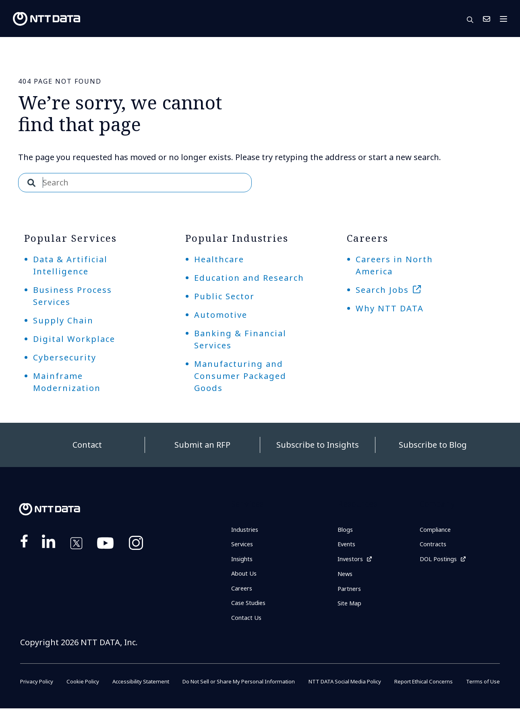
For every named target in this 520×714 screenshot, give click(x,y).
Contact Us (486, 19)
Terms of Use (482, 687)
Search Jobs (382, 289)
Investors (352, 561)
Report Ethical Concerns (425, 687)
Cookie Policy (81, 687)
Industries (247, 530)
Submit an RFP (202, 444)
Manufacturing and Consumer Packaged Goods (240, 375)
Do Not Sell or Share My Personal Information (237, 687)
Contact (87, 444)
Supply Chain (63, 320)
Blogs (346, 530)
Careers (243, 592)
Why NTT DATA (390, 308)
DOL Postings (440, 561)
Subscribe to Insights (317, 444)
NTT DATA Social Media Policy (345, 687)
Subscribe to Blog (433, 444)
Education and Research (249, 277)
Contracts (434, 545)
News (346, 577)
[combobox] (135, 182)
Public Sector (224, 296)
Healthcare (219, 259)
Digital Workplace (74, 338)
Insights (243, 561)
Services (243, 545)
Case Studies (250, 607)
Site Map (351, 608)
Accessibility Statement (137, 687)
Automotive (220, 314)
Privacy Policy (38, 687)
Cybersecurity (64, 357)
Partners (351, 592)
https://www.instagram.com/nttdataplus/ (136, 545)
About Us (245, 576)
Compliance (437, 530)
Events (348, 545)
